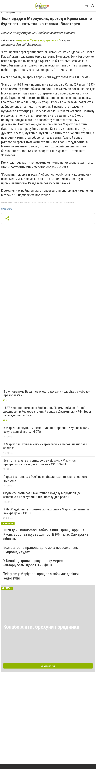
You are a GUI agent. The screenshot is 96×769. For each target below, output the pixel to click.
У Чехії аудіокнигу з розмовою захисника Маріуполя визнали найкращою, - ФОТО (46, 511)
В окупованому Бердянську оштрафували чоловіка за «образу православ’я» (46, 393)
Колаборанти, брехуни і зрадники (41, 627)
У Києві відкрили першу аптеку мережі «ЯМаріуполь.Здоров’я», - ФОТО (33, 562)
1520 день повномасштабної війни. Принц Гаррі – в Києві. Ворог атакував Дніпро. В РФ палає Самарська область (45, 534)
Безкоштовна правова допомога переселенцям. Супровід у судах (41, 549)
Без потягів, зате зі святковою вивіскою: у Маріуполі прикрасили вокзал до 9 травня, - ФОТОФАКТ (40, 462)
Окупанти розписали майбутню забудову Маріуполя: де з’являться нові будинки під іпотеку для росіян (42, 495)
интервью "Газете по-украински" (37, 40)
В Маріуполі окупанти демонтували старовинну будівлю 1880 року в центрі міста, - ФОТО (46, 430)
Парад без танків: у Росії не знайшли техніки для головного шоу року (45, 478)
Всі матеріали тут (48, 666)
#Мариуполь (6, 209)
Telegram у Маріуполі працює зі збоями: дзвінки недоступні (41, 576)
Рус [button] (86, 6)
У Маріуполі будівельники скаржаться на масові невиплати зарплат (45, 446)
